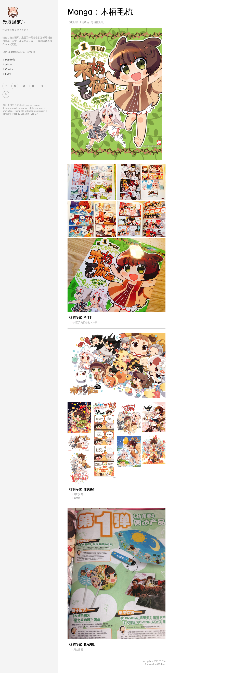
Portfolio (10, 59)
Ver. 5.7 (34, 113)
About (8, 64)
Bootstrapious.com (36, 111)
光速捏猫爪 (14, 21)
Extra (8, 74)
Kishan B (24, 113)
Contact (10, 69)
